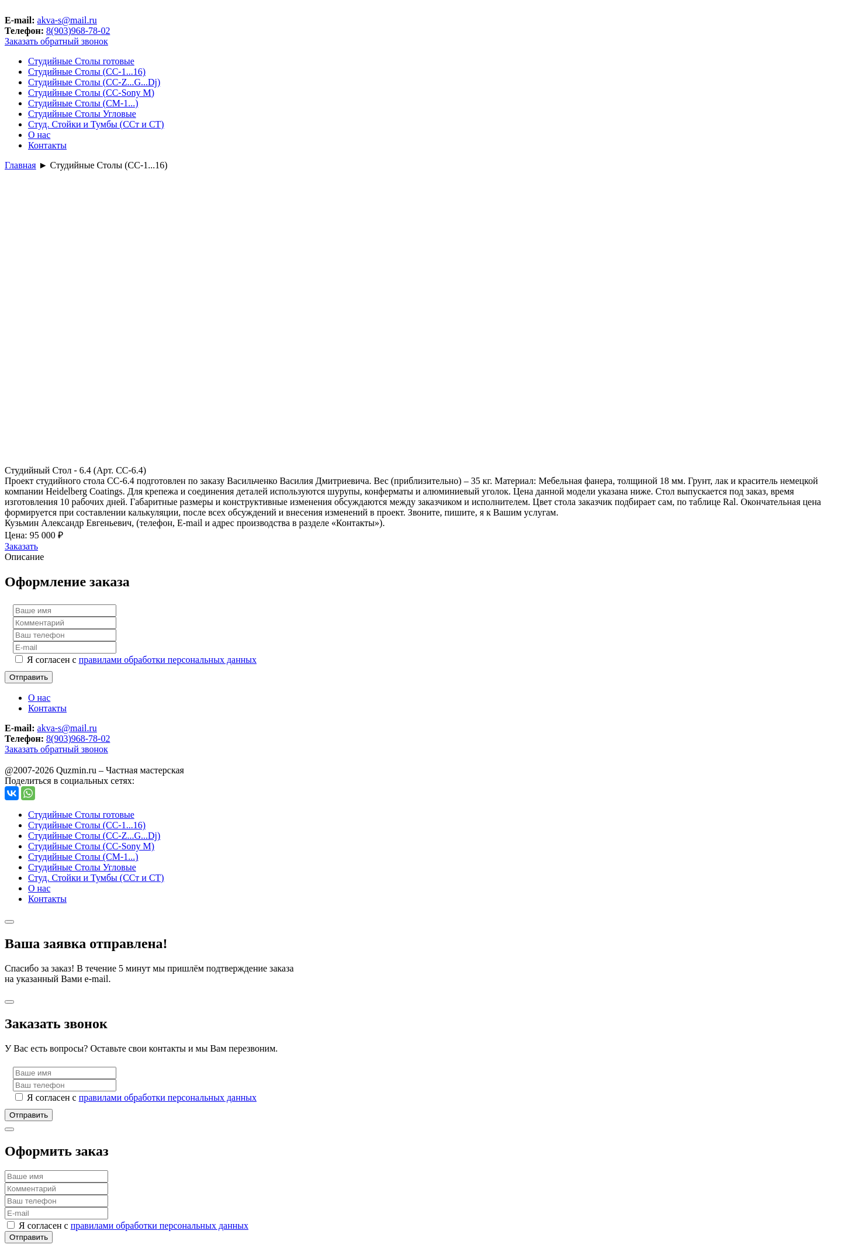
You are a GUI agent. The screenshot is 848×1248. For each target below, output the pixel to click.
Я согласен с (142, 660)
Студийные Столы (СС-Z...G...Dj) (94, 82)
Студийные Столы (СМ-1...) (83, 103)
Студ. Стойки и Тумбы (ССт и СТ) (96, 124)
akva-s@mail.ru (67, 20)
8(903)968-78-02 (78, 31)
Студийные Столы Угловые (82, 114)
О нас (39, 135)
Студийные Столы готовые (81, 61)
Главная (20, 165)
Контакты (47, 145)
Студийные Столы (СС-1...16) (87, 72)
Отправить (28, 677)
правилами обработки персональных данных (168, 660)
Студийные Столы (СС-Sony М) (91, 93)
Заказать (21, 546)
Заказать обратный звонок (56, 41)
